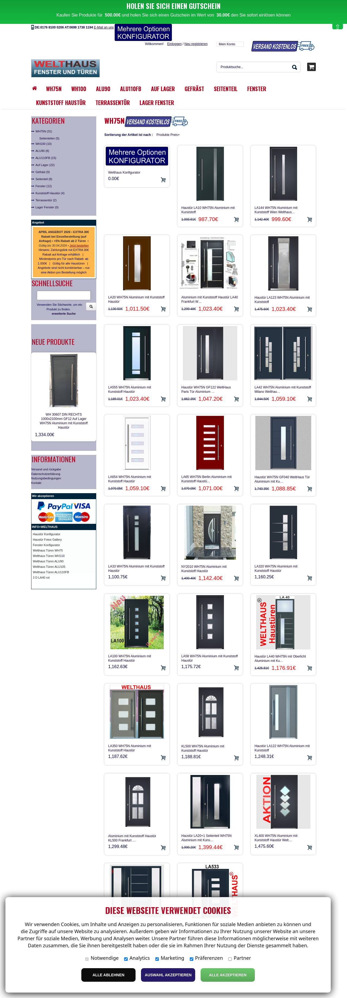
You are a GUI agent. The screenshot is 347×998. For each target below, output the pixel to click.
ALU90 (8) (42, 150)
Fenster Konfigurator (46, 545)
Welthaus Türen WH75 (48, 550)
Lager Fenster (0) (47, 207)
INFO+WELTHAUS (44, 526)
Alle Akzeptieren (228, 975)
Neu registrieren (195, 44)
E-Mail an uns (104, 27)
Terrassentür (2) (46, 200)
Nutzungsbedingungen (46, 478)
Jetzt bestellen (79, 245)
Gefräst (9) (43, 172)
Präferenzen (206, 958)
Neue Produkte (53, 341)
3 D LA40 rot (41, 577)
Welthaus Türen (43, 566)
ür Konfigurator (50, 534)
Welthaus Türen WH (46, 555)
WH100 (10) (44, 143)
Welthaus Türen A (44, 561)
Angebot (38, 222)
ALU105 (59, 566)
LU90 (59, 561)
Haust (37, 534)
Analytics (137, 958)
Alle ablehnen (108, 975)
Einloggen (174, 44)
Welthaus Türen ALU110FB (51, 572)
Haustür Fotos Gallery (47, 539)
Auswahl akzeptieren (168, 975)
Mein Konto (227, 44)
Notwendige (101, 958)
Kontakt (36, 482)
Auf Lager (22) (45, 165)
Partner (239, 958)
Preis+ (175, 135)
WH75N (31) (44, 131)
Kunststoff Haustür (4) (50, 193)
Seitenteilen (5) (49, 138)
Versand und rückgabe (46, 469)
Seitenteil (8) (44, 179)
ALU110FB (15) (46, 158)
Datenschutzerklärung (45, 474)
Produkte (162, 135)
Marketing (169, 958)
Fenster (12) (44, 186)
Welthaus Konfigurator (124, 172)
